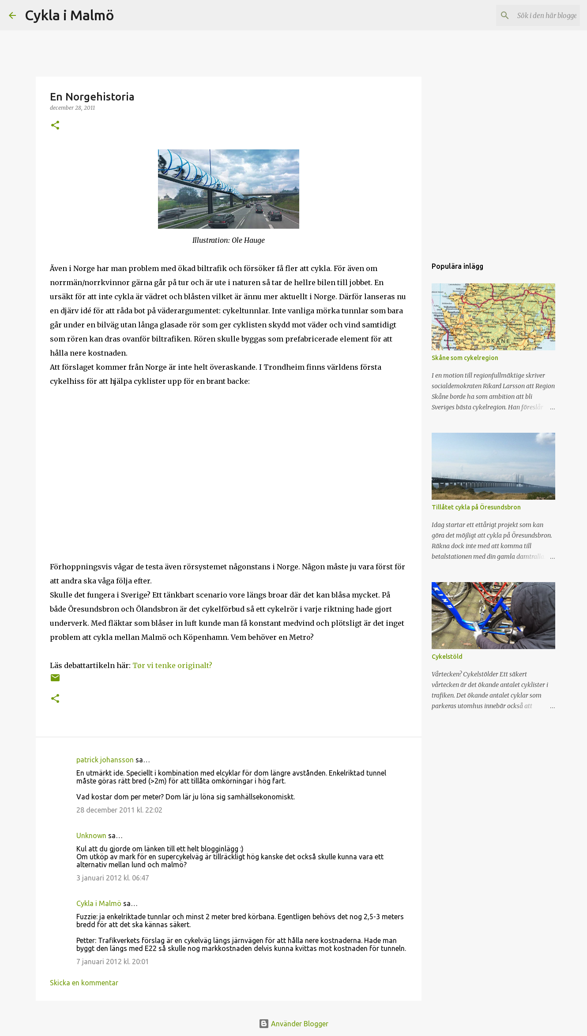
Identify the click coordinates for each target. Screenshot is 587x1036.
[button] (55, 126)
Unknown (91, 835)
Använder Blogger (293, 1024)
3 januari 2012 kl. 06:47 (112, 878)
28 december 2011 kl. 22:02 (119, 810)
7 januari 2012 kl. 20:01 (112, 961)
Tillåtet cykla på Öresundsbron (476, 507)
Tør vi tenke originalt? (172, 665)
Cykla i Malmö (69, 15)
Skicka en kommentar (84, 983)
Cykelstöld (447, 656)
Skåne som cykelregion (465, 357)
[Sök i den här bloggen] (533, 15)
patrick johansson (105, 760)
